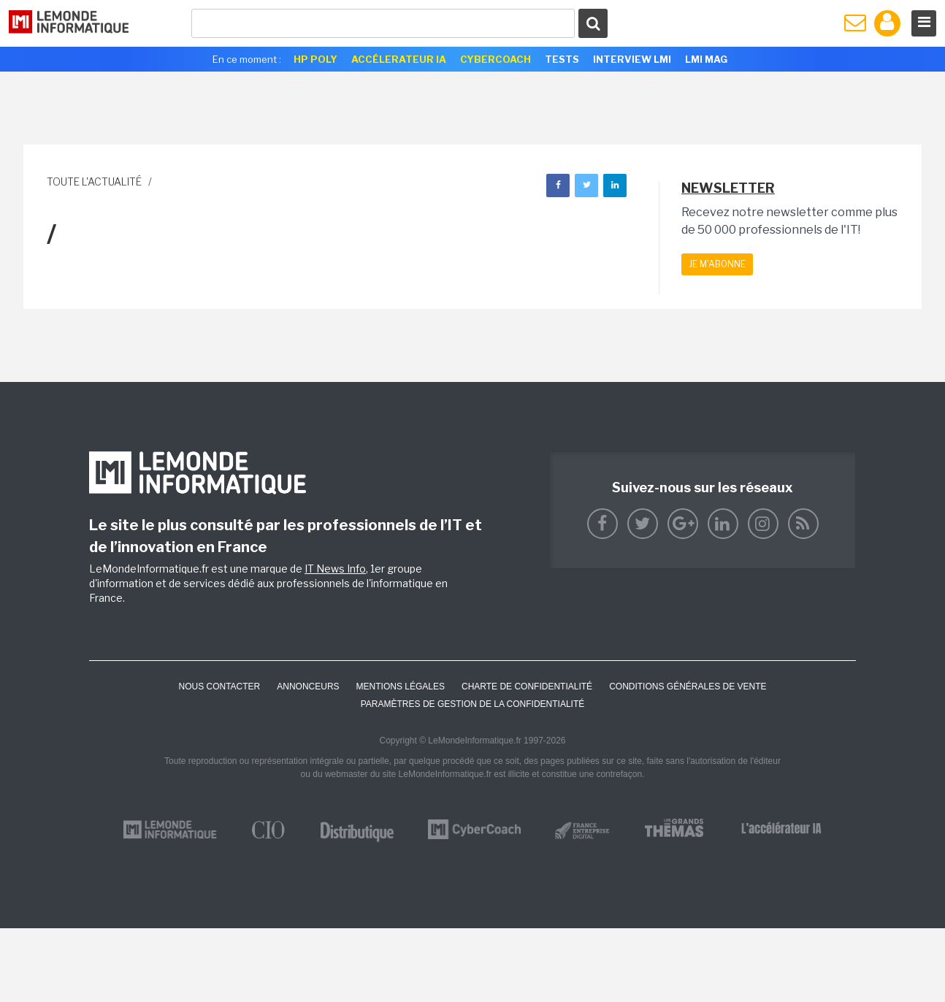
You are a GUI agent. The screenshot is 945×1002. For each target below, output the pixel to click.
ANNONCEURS (308, 686)
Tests (562, 59)
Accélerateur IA (398, 59)
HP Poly (315, 59)
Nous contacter (219, 686)
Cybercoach (495, 59)
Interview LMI (632, 59)
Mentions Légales (400, 686)
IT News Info (335, 568)
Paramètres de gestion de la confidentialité (473, 704)
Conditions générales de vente (687, 686)
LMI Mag (706, 59)
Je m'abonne (717, 264)
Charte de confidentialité (527, 686)
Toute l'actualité (94, 181)
